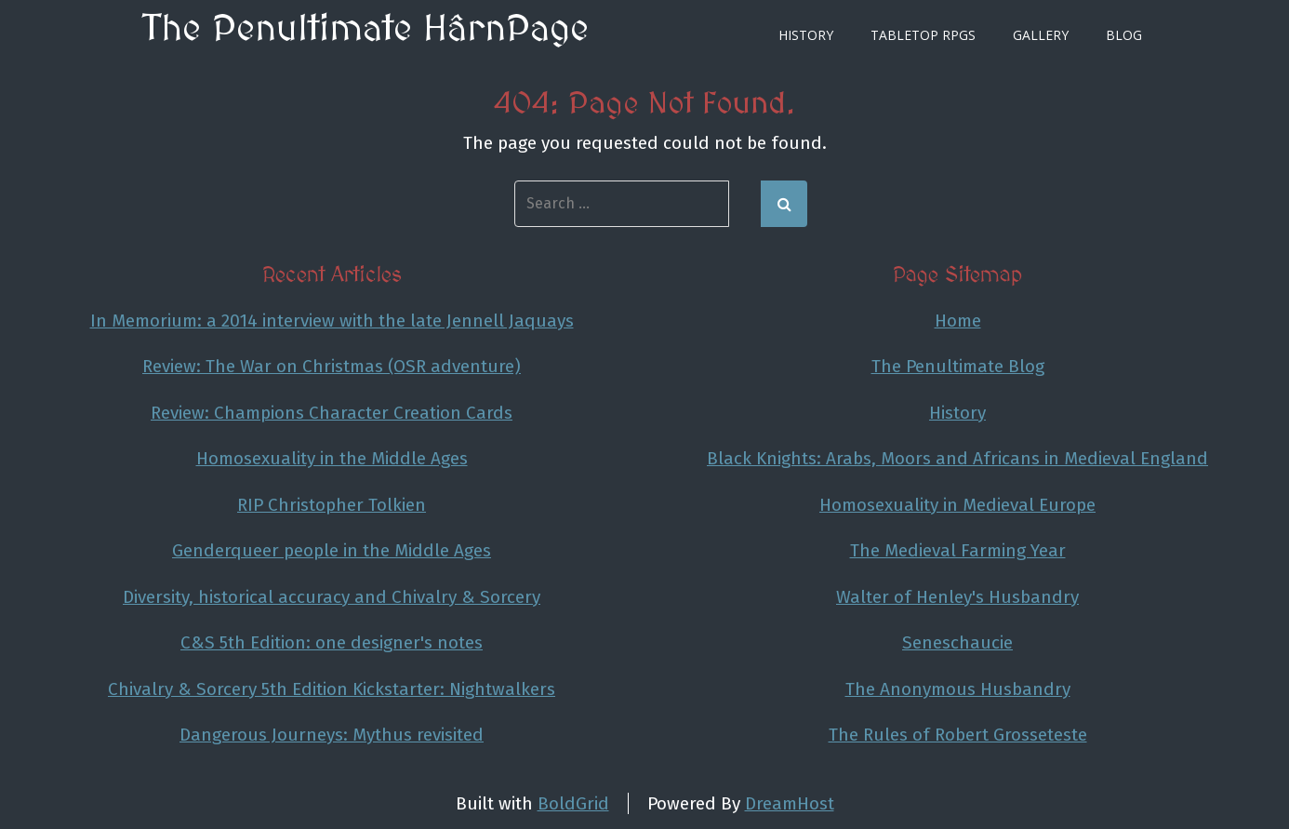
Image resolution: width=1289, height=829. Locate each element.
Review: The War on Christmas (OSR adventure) (331, 366)
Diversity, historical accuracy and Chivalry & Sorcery (331, 597)
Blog (1124, 35)
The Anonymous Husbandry (957, 689)
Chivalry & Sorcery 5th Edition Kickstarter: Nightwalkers (331, 689)
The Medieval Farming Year (958, 550)
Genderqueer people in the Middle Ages (331, 550)
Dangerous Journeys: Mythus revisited (331, 734)
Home (958, 320)
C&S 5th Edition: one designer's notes (331, 642)
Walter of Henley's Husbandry (957, 597)
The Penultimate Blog (957, 366)
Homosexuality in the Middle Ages (332, 458)
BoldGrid (573, 803)
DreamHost (789, 803)
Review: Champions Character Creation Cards (331, 412)
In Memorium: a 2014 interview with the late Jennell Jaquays (332, 320)
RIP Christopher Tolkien (331, 504)
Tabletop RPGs (923, 35)
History (805, 35)
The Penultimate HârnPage (365, 29)
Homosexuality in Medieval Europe (957, 504)
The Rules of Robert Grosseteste (958, 734)
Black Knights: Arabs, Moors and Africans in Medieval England (957, 458)
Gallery (1041, 35)
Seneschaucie (957, 642)
